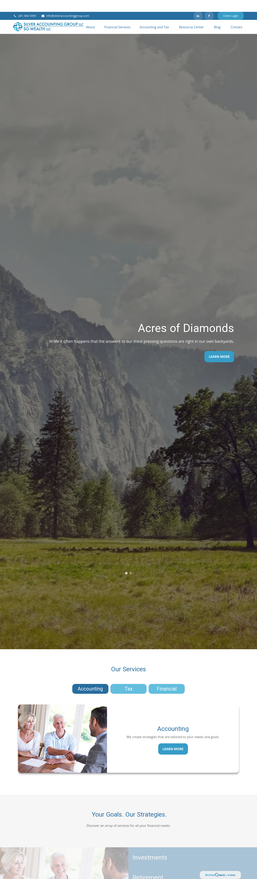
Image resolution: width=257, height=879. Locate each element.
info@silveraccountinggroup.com (65, 4)
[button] (90, 15)
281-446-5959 (24, 4)
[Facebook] (209, 4)
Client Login (230, 4)
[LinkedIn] (198, 4)
